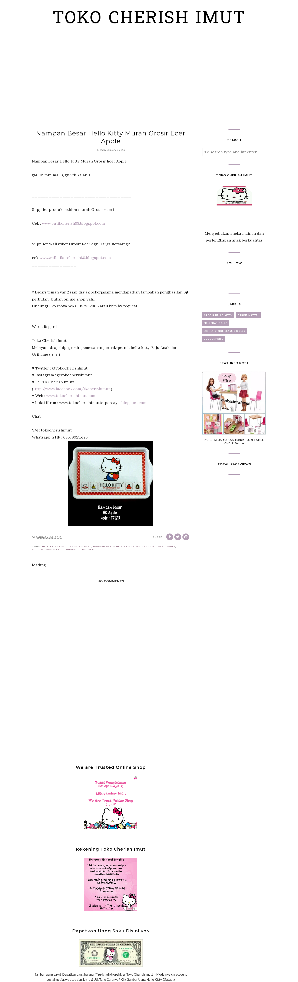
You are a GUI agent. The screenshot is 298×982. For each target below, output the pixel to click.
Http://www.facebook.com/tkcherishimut (71, 388)
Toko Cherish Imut (149, 19)
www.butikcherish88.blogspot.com (73, 223)
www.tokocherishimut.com (70, 395)
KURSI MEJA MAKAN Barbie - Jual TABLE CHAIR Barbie (234, 441)
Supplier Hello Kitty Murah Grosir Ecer (64, 549)
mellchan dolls (216, 323)
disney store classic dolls (224, 331)
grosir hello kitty (218, 315)
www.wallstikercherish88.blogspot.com (75, 257)
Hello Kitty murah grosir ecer (67, 546)
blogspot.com (134, 402)
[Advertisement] (149, 86)
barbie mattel (248, 315)
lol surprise (213, 339)
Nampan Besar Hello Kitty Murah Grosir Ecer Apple (134, 546)
